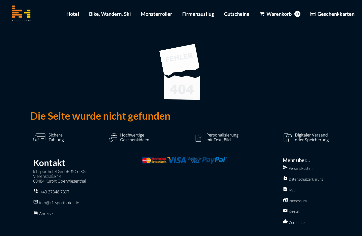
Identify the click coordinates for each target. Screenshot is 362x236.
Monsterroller (156, 14)
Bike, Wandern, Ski (110, 14)
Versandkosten (297, 168)
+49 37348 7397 (54, 192)
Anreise (46, 213)
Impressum (295, 200)
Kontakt (292, 211)
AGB (289, 189)
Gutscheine (236, 14)
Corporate (294, 222)
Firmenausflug (198, 14)
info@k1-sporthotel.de (59, 203)
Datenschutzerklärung (303, 179)
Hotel (72, 14)
